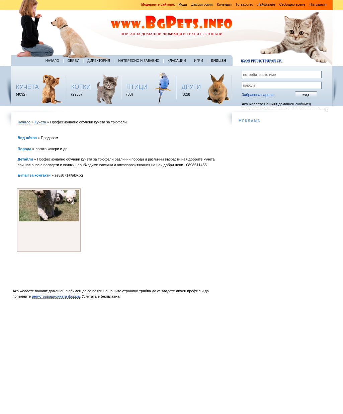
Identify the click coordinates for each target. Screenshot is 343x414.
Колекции (224, 4)
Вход (245, 61)
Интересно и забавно (139, 61)
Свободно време (292, 4)
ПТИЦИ (137, 87)
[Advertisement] (117, 358)
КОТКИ (81, 87)
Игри (198, 61)
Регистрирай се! (266, 61)
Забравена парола (258, 95)
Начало (52, 61)
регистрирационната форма (56, 296)
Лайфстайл (266, 4)
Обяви (73, 61)
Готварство (244, 4)
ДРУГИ (191, 87)
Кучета (40, 122)
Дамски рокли (201, 4)
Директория (98, 61)
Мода (182, 4)
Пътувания (318, 4)
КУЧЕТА (27, 87)
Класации (177, 61)
